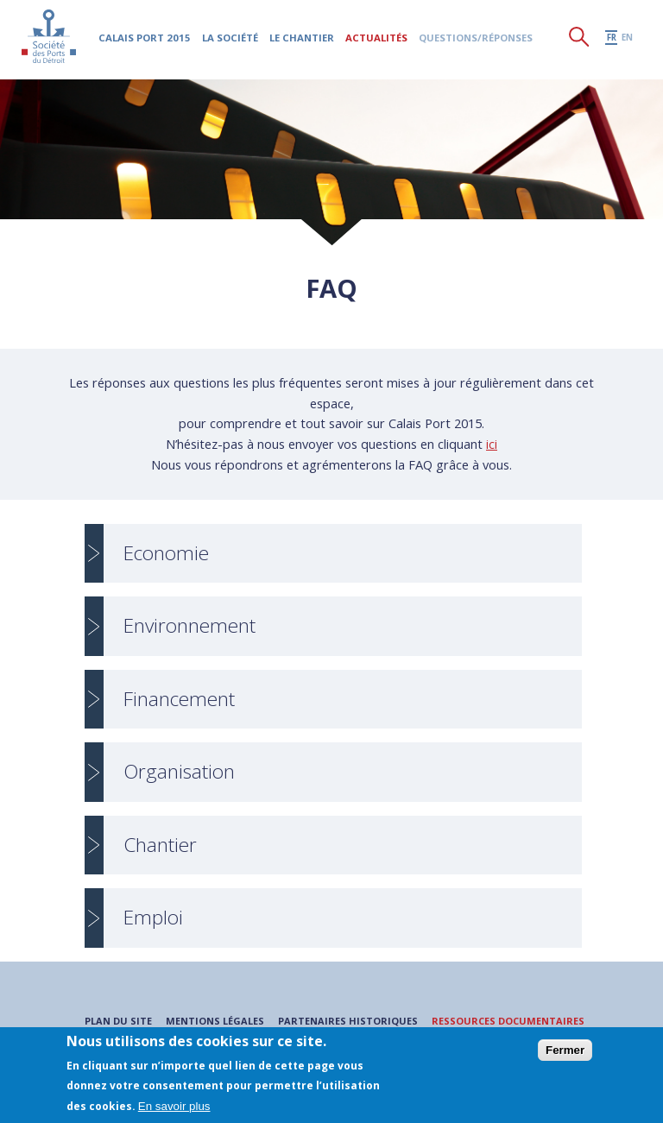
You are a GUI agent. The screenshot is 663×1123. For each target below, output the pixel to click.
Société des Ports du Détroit (50, 38)
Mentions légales (214, 1020)
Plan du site (117, 1020)
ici (491, 443)
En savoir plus (174, 1106)
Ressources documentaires (508, 1020)
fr (611, 39)
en (627, 39)
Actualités (377, 39)
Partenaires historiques (347, 1020)
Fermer (565, 1050)
